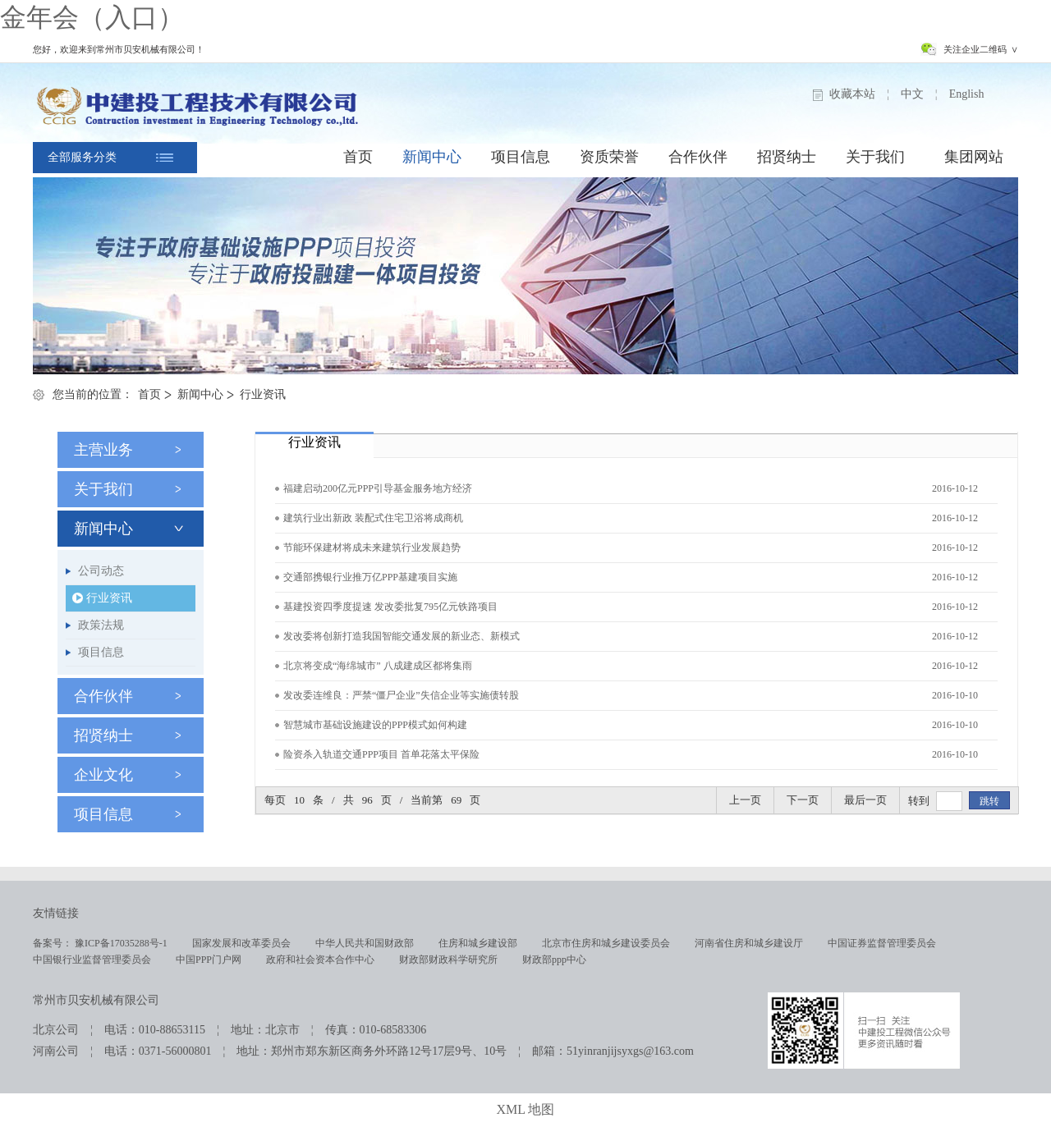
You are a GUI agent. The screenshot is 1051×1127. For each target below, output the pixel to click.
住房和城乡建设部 (477, 943)
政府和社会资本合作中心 (320, 959)
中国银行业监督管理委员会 (92, 959)
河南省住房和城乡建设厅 (749, 943)
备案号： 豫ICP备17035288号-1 (100, 943)
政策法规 (101, 625)
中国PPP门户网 (208, 959)
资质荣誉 (609, 157)
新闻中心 (431, 157)
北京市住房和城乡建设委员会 (606, 943)
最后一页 (865, 800)
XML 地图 (526, 1109)
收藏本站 (852, 94)
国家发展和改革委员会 (241, 943)
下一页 (803, 800)
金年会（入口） (92, 17)
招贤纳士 (786, 157)
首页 (358, 157)
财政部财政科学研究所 (448, 959)
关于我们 (875, 157)
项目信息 (520, 157)
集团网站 (973, 157)
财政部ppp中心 (554, 959)
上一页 (745, 800)
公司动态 (101, 571)
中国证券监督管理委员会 (882, 943)
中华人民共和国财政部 (364, 943)
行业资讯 (263, 394)
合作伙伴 (697, 157)
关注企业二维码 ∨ (981, 49)
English (966, 94)
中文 (912, 94)
